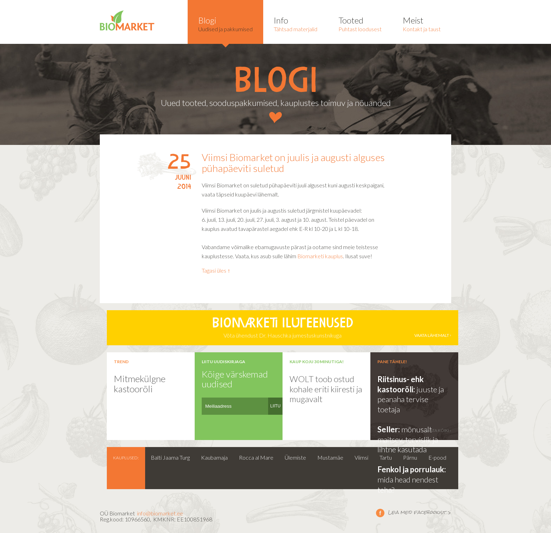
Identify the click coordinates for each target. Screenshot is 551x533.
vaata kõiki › (437, 430)
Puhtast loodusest (360, 23)
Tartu (386, 457)
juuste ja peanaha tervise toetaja (410, 399)
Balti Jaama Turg (170, 457)
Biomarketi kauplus (320, 256)
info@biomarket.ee (160, 513)
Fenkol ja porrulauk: (411, 469)
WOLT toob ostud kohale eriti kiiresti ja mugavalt (326, 389)
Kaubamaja (214, 457)
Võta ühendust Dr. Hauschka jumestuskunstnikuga (282, 327)
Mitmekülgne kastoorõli (140, 383)
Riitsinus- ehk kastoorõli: (400, 384)
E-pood (437, 457)
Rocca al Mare (256, 457)
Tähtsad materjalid (295, 23)
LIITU (275, 406)
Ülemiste (295, 457)
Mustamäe (330, 457)
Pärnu (410, 457)
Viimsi (361, 457)
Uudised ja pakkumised (225, 23)
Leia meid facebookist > (380, 512)
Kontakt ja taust (422, 23)
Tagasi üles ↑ (216, 270)
